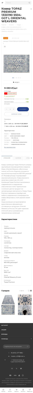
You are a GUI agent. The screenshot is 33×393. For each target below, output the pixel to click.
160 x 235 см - (17, 126)
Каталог (4, 325)
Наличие (18, 158)
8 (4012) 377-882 (17, 353)
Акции (3, 329)
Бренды (4, 334)
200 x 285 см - (16, 123)
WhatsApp (21, 368)
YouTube (12, 368)
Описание (7, 158)
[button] (13, 77)
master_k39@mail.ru (18, 356)
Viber (16, 368)
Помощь (4, 339)
